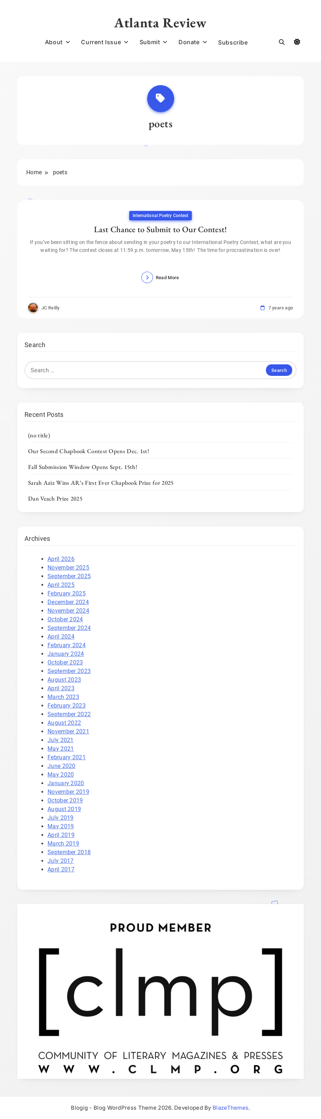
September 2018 (69, 852)
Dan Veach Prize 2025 (55, 498)
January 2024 (66, 653)
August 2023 (64, 679)
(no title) (39, 435)
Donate (189, 42)
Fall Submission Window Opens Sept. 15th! (82, 467)
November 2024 (68, 610)
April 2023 (61, 688)
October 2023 (65, 662)
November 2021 (68, 731)
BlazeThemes (230, 1107)
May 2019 (61, 826)
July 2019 (61, 817)
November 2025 (68, 567)
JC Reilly (50, 307)
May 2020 (61, 774)
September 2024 (69, 628)
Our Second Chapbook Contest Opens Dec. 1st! (88, 451)
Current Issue (101, 42)
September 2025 (69, 576)
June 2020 (62, 766)
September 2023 (69, 671)
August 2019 (64, 809)
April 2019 (61, 835)
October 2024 (65, 619)
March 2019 (63, 843)
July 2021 (61, 740)
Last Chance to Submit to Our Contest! (160, 229)
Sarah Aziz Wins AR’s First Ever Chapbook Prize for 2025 (101, 483)
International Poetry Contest (161, 215)
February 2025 (67, 593)
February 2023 (67, 705)
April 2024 (61, 636)
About (54, 42)
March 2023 (63, 697)
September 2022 (69, 714)
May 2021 (61, 748)
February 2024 (67, 645)
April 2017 (61, 869)
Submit (150, 42)
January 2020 (66, 783)
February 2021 (67, 757)
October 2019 (65, 800)
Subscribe (233, 42)
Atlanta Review (160, 22)
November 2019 (68, 791)
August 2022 (64, 722)
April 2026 (61, 559)
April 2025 (61, 584)
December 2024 (68, 602)
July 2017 (61, 860)
